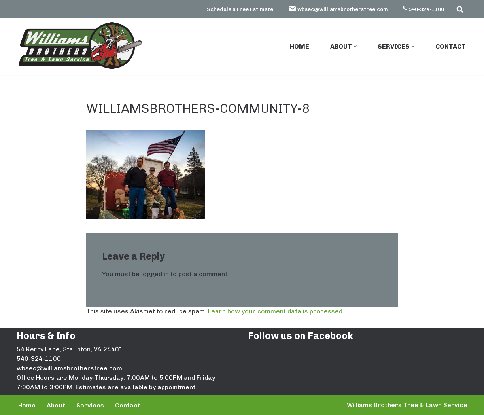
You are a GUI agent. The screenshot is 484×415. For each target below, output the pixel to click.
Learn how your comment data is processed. (276, 311)
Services (90, 405)
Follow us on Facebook (300, 335)
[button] (355, 46)
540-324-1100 (423, 9)
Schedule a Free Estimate (240, 9)
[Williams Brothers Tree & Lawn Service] (80, 45)
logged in (155, 274)
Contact (450, 46)
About (56, 405)
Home (299, 46)
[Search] (459, 9)
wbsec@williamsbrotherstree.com (338, 9)
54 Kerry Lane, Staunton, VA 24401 (70, 349)
